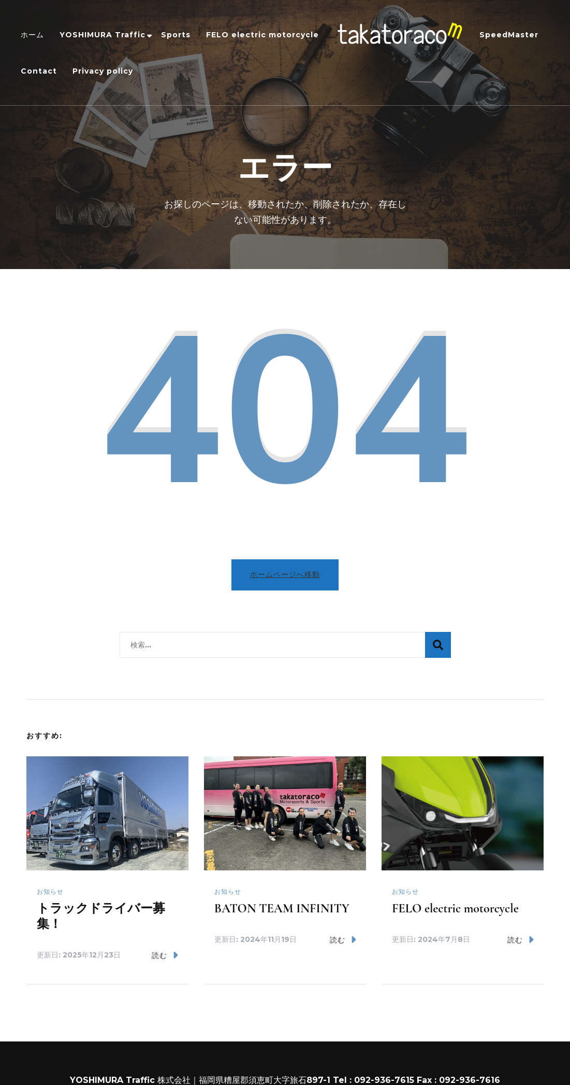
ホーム (32, 34)
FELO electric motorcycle (262, 34)
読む (165, 954)
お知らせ (50, 891)
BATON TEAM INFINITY (281, 907)
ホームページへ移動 (285, 574)
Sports (176, 34)
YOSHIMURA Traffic (102, 34)
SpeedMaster (508, 34)
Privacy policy (102, 71)
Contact (39, 71)
